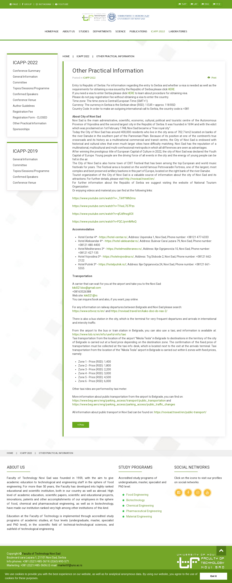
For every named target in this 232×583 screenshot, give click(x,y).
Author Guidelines (24, 105)
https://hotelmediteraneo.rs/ (124, 248)
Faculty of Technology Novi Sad (41, 553)
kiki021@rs (90, 295)
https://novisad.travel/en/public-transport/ (180, 412)
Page (14, 4)
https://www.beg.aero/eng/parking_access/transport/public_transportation (119, 400)
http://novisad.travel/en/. (139, 178)
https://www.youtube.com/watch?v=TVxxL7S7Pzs (103, 206)
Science (120, 31)
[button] (39, 578)
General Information (25, 76)
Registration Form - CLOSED (30, 117)
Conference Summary (26, 70)
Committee (20, 82)
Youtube (61, 4)
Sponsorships (21, 129)
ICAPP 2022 (158, 31)
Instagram (43, 4)
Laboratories (178, 31)
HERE (171, 89)
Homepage (52, 31)
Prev (80, 424)
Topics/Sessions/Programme (31, 88)
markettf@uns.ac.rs (70, 565)
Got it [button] (213, 576)
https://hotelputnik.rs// (112, 264)
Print (212, 77)
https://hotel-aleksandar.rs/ (122, 241)
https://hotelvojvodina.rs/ (118, 256)
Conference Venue (24, 100)
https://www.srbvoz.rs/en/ (88, 311)
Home (66, 56)
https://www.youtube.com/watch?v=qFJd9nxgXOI (102, 213)
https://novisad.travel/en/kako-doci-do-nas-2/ (139, 311)
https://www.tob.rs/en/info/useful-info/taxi (99, 334)
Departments (102, 31)
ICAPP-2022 (89, 77)
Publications (138, 31)
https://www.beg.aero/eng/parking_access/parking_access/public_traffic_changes (123, 404)
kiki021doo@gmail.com (86, 287)
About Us (69, 31)
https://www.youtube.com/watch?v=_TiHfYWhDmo (104, 198)
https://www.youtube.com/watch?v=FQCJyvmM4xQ (104, 221)
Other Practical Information (29, 123)
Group (27, 4)
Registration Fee (23, 111)
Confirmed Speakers (25, 94)
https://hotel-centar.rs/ (113, 237)
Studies (84, 31)
